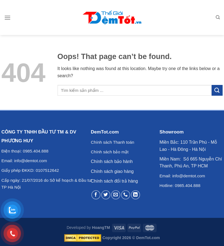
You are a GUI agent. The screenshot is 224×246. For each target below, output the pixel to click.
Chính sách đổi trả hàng (114, 181)
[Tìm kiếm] (218, 17)
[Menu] (7, 17)
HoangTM (101, 227)
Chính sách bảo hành (112, 161)
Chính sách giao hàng (112, 171)
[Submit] (217, 90)
